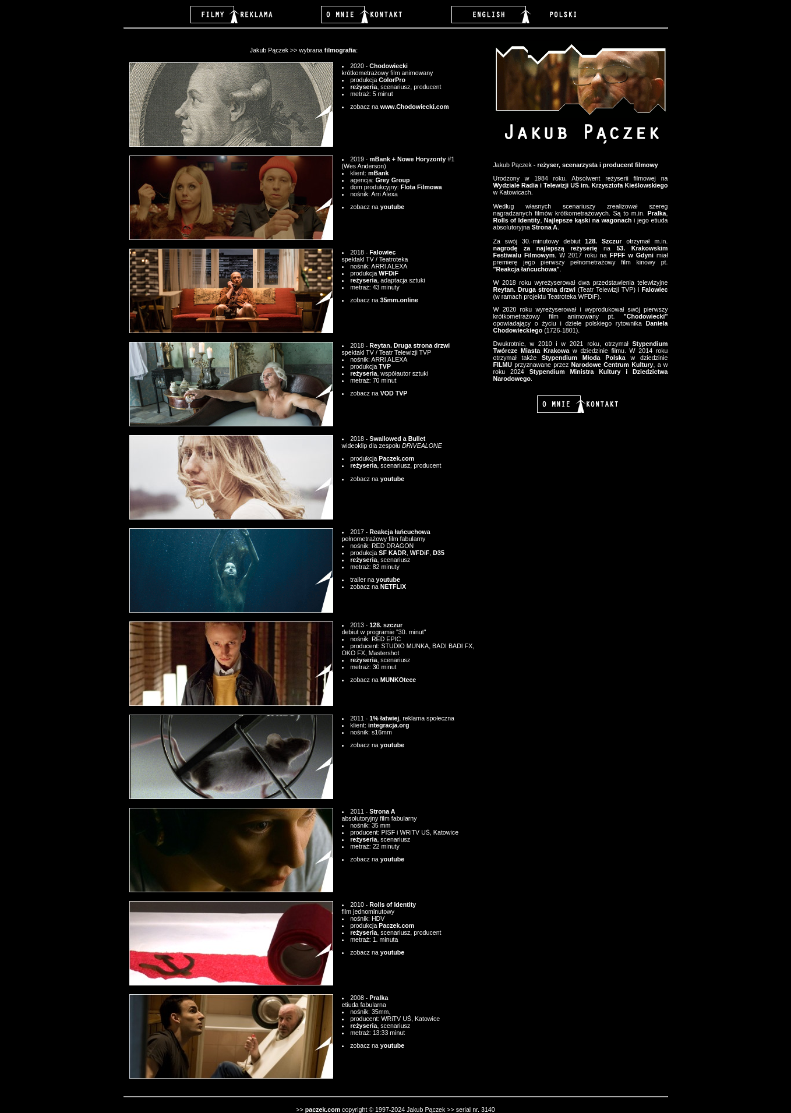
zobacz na (365, 586)
